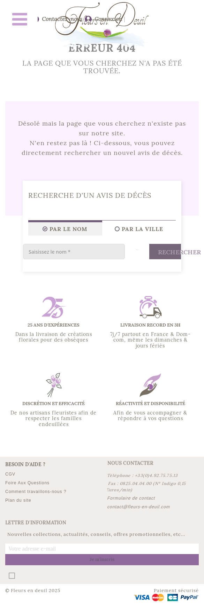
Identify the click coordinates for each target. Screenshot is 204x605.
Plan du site (18, 500)
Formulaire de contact (131, 498)
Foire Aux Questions (27, 482)
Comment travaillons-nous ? (35, 491)
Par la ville (139, 228)
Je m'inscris (102, 559)
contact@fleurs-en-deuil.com (138, 507)
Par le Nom (65, 228)
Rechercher (169, 252)
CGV (10, 474)
